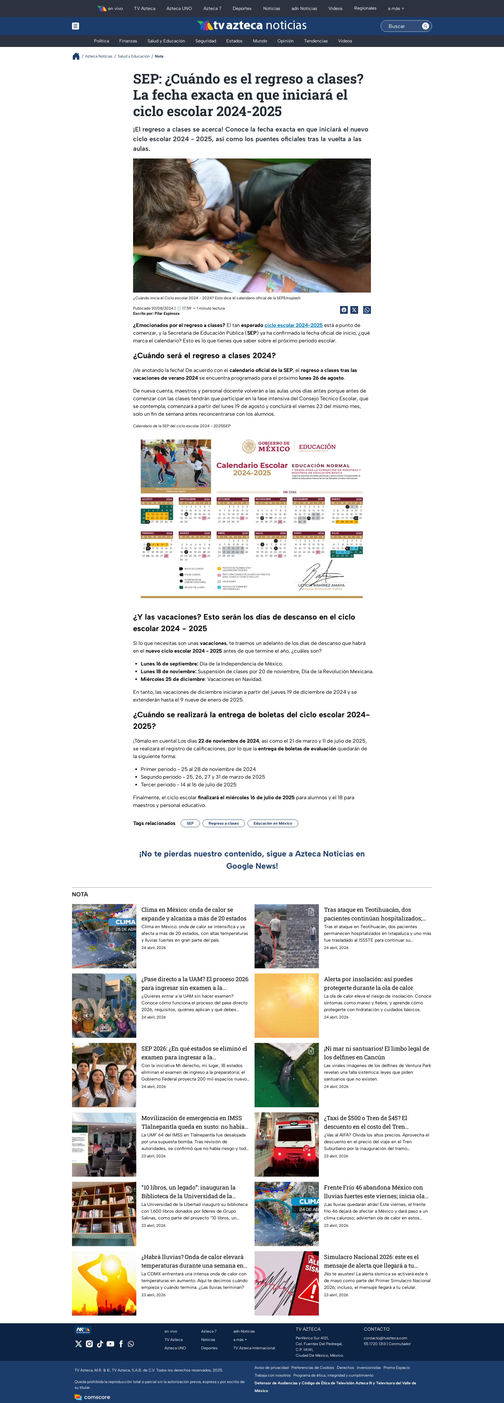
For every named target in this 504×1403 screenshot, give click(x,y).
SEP (190, 823)
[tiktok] (100, 1346)
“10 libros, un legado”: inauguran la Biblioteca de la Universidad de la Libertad (188, 1191)
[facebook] (121, 1346)
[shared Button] (367, 310)
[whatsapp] (131, 1345)
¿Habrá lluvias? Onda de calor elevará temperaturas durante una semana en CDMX (192, 1261)
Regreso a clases (224, 823)
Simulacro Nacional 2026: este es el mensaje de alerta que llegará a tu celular (371, 1261)
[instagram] (89, 1346)
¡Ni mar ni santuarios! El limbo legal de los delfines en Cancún (376, 1053)
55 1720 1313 (375, 1344)
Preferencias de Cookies (312, 1367)
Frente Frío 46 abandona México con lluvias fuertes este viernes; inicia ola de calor (374, 1191)
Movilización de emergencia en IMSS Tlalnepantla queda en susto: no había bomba (193, 1122)
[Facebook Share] (344, 310)
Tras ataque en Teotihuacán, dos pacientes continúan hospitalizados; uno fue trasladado (373, 914)
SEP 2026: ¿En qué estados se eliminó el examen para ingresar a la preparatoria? (194, 1053)
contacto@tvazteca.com (385, 1338)
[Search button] (425, 26)
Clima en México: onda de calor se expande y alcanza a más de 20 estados (194, 914)
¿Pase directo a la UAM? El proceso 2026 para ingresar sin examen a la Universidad (194, 983)
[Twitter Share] (354, 310)
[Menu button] (97, 26)
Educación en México (273, 823)
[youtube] (110, 1346)
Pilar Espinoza (167, 313)
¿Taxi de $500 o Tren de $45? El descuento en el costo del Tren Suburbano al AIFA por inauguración (374, 1122)
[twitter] (79, 1346)
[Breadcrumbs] (78, 56)
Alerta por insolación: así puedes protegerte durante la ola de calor (368, 983)
